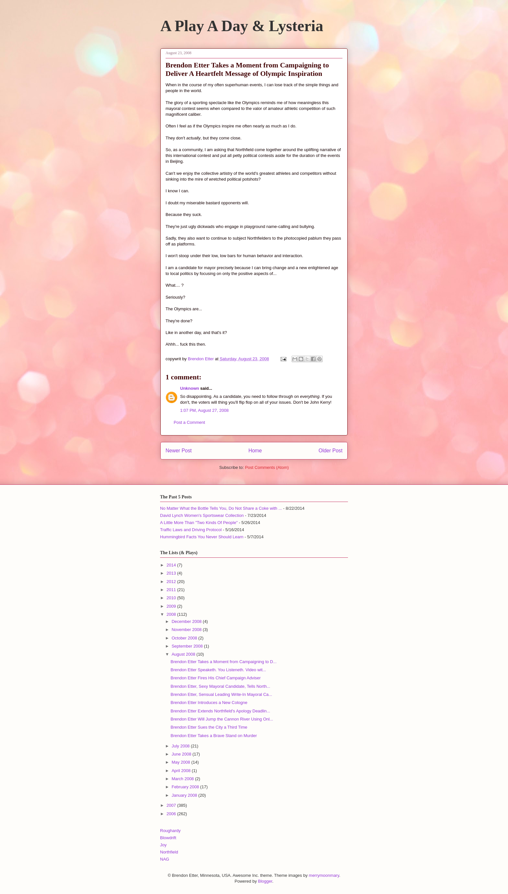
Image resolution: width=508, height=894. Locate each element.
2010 (172, 597)
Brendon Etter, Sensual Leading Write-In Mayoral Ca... (221, 694)
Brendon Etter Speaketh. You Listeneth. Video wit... (218, 669)
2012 (172, 581)
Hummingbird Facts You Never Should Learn (201, 536)
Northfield (169, 852)
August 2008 (184, 654)
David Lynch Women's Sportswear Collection (202, 515)
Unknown (189, 388)
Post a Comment (189, 422)
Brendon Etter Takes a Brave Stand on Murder (213, 735)
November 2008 (187, 629)
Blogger (265, 881)
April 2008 (182, 770)
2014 (172, 565)
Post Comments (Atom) (267, 467)
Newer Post (179, 450)
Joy (163, 844)
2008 (172, 614)
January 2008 (185, 795)
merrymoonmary (324, 875)
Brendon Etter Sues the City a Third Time (208, 727)
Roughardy (170, 830)
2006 (172, 813)
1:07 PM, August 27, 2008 (204, 410)
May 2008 (181, 762)
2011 (172, 589)
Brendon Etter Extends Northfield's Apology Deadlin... (220, 711)
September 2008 (188, 646)
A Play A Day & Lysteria (241, 25)
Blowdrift (168, 837)
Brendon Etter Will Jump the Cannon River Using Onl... (221, 719)
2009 (172, 606)
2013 (172, 573)
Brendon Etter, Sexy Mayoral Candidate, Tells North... (220, 686)
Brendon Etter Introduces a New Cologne (208, 702)
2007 (172, 805)
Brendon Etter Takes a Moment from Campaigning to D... (223, 661)
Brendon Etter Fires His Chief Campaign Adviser (215, 677)
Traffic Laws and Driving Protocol (191, 529)
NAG (164, 859)
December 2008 (187, 621)
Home (255, 450)
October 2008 (185, 638)
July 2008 (181, 746)
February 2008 (186, 786)
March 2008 (183, 778)
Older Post (330, 450)
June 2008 (182, 754)
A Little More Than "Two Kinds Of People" (199, 522)
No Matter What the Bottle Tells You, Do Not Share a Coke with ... (221, 508)
